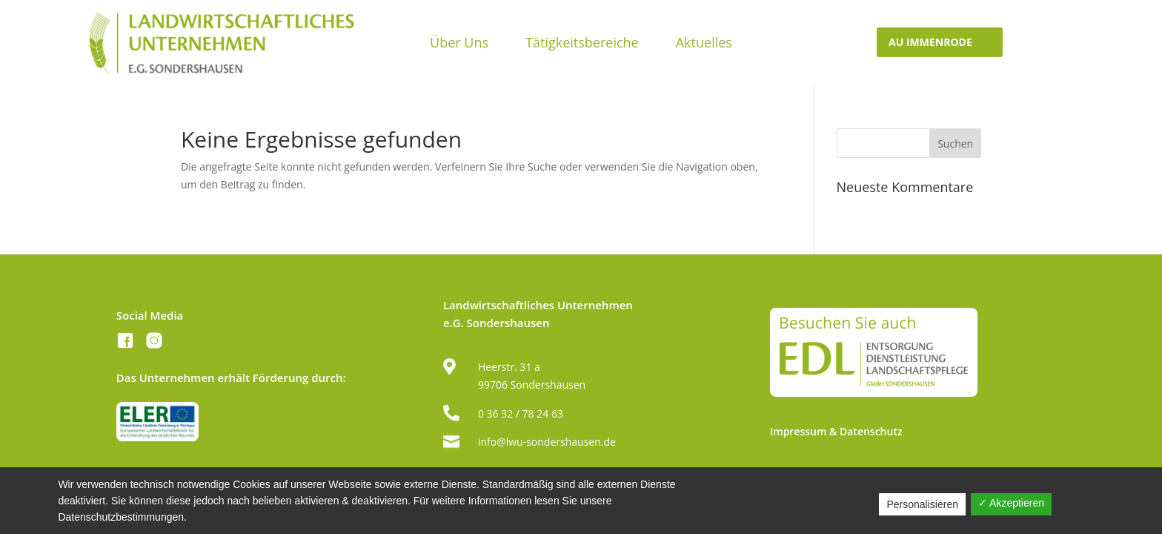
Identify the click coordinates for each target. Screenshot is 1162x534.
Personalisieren (922, 504)
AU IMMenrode (930, 42)
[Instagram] (154, 343)
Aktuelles (704, 44)
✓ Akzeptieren (1011, 503)
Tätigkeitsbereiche (582, 44)
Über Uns (459, 44)
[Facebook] (125, 343)
